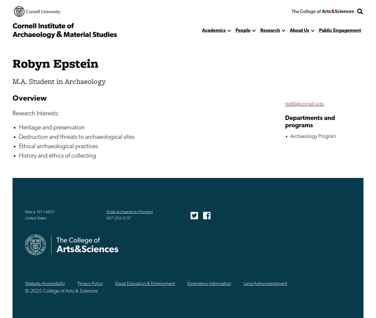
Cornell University (37, 11)
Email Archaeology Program (130, 212)
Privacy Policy (90, 283)
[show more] (229, 30)
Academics (214, 30)
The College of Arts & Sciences (322, 11)
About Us (299, 30)
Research (270, 30)
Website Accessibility (45, 283)
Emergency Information (209, 283)
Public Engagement (340, 30)
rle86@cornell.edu (304, 104)
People (243, 30)
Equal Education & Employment (145, 283)
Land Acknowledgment (265, 283)
